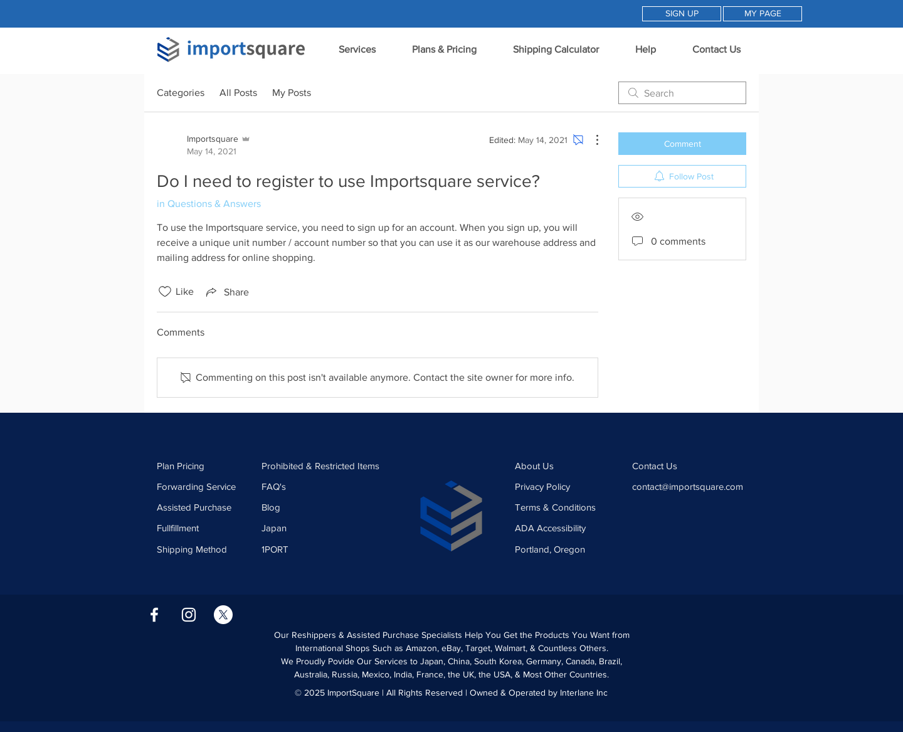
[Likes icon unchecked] (165, 291)
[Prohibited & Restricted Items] (324, 465)
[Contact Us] (684, 465)
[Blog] (324, 507)
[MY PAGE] (762, 13)
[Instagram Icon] (188, 614)
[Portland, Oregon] (554, 549)
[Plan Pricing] (204, 465)
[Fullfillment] (204, 527)
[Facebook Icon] (154, 614)
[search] (682, 93)
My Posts (291, 92)
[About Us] (566, 465)
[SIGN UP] (681, 13)
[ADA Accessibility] (566, 527)
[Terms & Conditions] (566, 507)
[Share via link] (226, 291)
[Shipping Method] (204, 549)
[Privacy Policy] (566, 486)
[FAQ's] (324, 486)
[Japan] (324, 527)
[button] (357, 49)
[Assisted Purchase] (204, 507)
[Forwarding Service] (204, 486)
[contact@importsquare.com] (695, 486)
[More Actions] (590, 139)
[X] (223, 614)
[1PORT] (324, 549)
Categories (180, 92)
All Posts (238, 92)
